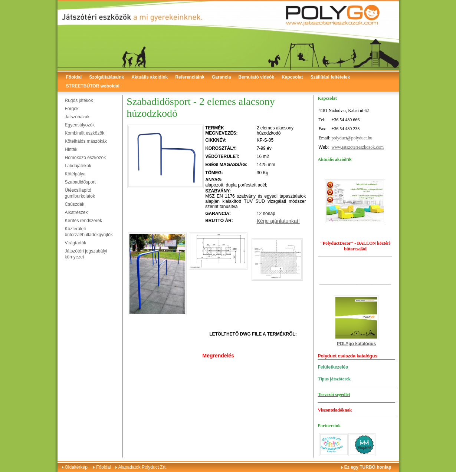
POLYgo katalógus (356, 343)
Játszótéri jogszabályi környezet (86, 254)
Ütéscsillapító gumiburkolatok (80, 193)
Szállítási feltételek (330, 77)
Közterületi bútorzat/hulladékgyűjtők (89, 231)
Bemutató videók (256, 77)
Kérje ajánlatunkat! (278, 221)
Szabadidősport (80, 182)
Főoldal (74, 77)
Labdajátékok (78, 165)
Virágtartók (75, 242)
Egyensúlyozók (80, 125)
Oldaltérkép (76, 467)
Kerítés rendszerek (83, 220)
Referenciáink (189, 77)
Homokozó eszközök (85, 157)
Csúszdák (75, 204)
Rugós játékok (79, 100)
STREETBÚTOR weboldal (92, 86)
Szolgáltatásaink (106, 77)
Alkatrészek (76, 212)
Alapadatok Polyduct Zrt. (142, 467)
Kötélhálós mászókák (86, 141)
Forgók (72, 108)
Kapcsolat (292, 77)
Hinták (71, 149)
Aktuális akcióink (149, 77)
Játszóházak (77, 116)
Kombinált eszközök (85, 133)
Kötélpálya (75, 173)
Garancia (221, 77)
